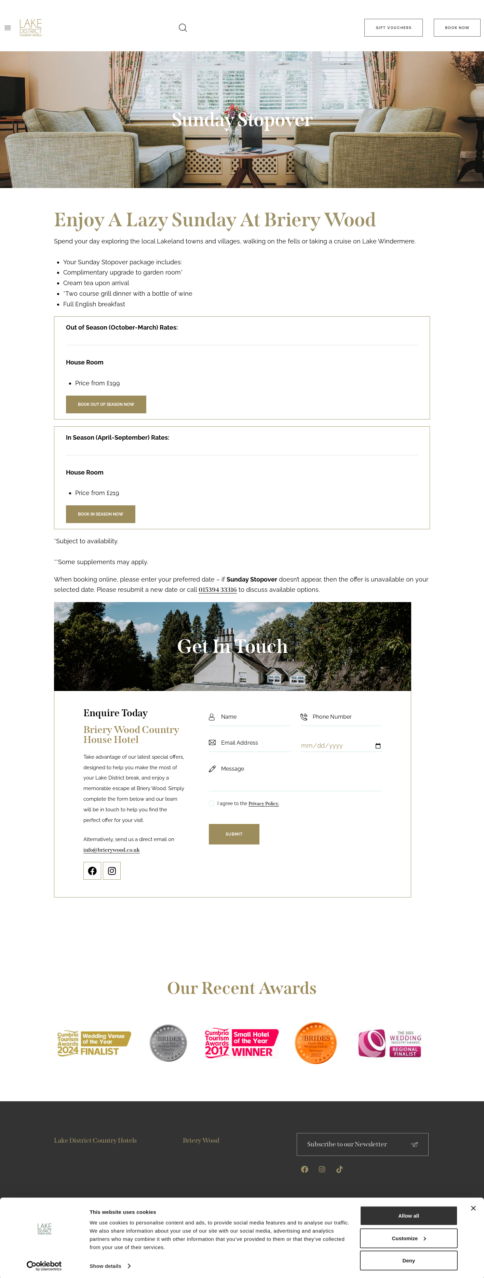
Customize (409, 1236)
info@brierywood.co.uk (111, 850)
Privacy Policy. (263, 804)
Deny (408, 1259)
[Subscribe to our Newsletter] (414, 1144)
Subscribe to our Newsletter (347, 1144)
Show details (105, 1264)
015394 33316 (218, 590)
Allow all (408, 1214)
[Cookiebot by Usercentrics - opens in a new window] (44, 1265)
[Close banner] (473, 1206)
